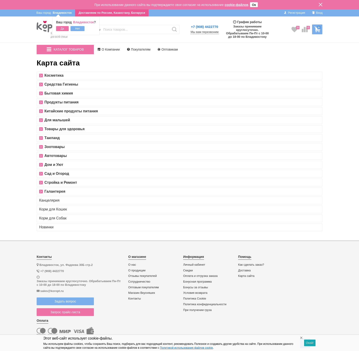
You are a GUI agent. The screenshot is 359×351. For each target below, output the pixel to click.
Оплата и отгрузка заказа (200, 276)
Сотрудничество (139, 281)
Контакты (134, 298)
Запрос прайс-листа (65, 312)
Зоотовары (54, 147)
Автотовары (55, 156)
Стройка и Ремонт (60, 182)
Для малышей (57, 120)
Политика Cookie (194, 298)
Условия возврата (195, 292)
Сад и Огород (56, 174)
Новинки (46, 227)
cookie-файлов (236, 5)
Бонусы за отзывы (195, 287)
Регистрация (294, 12)
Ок (254, 5)
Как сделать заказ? (251, 264)
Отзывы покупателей (142, 276)
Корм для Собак (53, 218)
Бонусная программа (197, 281)
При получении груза (197, 310)
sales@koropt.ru (52, 291)
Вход (317, 12)
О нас (132, 264)
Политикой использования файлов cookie (186, 347)
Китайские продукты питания (71, 111)
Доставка (244, 270)
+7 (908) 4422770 (204, 27)
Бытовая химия (58, 93)
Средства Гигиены (61, 84)
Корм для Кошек (53, 209)
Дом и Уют (53, 165)
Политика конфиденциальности (204, 304)
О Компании (109, 49)
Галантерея (54, 191)
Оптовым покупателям (143, 287)
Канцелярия (49, 200)
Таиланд (52, 138)
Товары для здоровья (64, 129)
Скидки (188, 270)
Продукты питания (61, 102)
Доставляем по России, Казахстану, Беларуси (112, 12)
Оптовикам (168, 49)
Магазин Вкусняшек (141, 292)
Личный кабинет (194, 264)
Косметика (53, 75)
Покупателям (138, 49)
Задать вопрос (65, 301)
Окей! (310, 343)
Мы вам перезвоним (204, 32)
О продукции (136, 270)
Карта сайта (246, 276)
